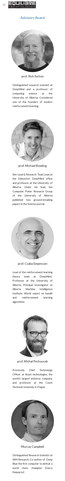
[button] (4, 4)
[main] (32, 17)
